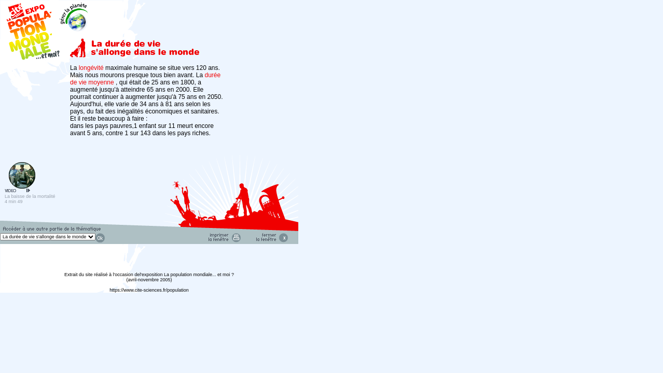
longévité (92, 67)
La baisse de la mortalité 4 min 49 (30, 197)
